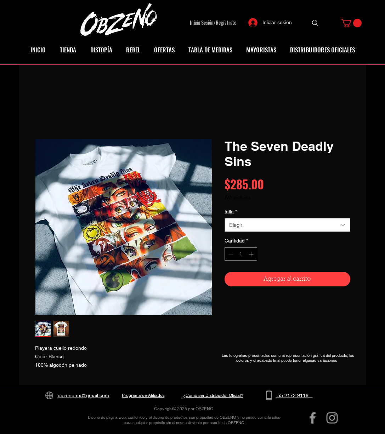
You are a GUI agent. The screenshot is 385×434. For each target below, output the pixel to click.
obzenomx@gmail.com (83, 395)
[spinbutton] (240, 254)
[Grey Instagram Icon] (332, 418)
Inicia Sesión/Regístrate (213, 22)
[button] (351, 23)
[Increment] (251, 254)
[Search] (315, 23)
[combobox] (287, 225)
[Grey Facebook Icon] (312, 418)
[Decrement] (230, 254)
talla (231, 212)
